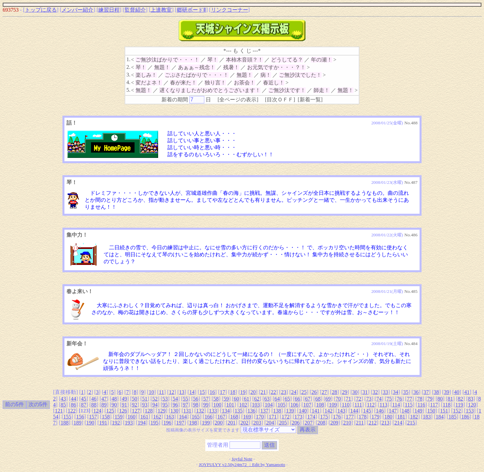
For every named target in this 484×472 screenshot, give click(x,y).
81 (450, 399)
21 (263, 392)
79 (430, 399)
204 (270, 422)
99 (206, 405)
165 (196, 416)
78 (419, 399)
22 (273, 392)
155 (67, 416)
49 (124, 399)
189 (77, 422)
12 (171, 392)
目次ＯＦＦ (280, 99)
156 (80, 416)
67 (307, 399)
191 (103, 422)
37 (426, 392)
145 (367, 410)
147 (393, 410)
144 (354, 410)
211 (360, 422)
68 (318, 399)
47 (104, 399)
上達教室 (161, 10)
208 (322, 422)
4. (128, 82)
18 (232, 392)
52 (154, 399)
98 (195, 405)
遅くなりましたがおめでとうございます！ (209, 90)
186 (465, 416)
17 (222, 392)
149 (419, 410)
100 (217, 405)
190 (90, 422)
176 (337, 416)
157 (93, 416)
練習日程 (109, 10)
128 (149, 410)
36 (416, 392)
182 (414, 416)
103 (256, 405)
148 (406, 410)
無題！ (162, 67)
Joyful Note (242, 458)
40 (456, 392)
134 (226, 410)
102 (243, 405)
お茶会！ (244, 82)
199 (206, 422)
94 (154, 405)
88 (93, 405)
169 (247, 416)
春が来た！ (183, 82)
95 (165, 405)
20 (253, 392)
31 (365, 392)
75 (389, 399)
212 (373, 422)
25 (304, 392)
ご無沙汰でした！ (300, 75)
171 (273, 416)
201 (232, 422)
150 (431, 410)
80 (440, 399)
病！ (265, 75)
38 (436, 392)
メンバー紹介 (77, 10)
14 (192, 392)
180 (388, 416)
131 (187, 410)
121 (59, 410)
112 (370, 405)
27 (324, 392)
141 (316, 410)
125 (110, 410)
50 (134, 399)
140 (303, 410)
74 (379, 399)
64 (277, 399)
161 (144, 416)
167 (221, 416)
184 (440, 416)
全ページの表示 (237, 99)
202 (244, 422)
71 (348, 399)
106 (294, 405)
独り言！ (215, 82)
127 (136, 410)
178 (363, 416)
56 (195, 399)
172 (286, 416)
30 (354, 392)
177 (350, 416)
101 (230, 405)
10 (151, 392)
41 (466, 392)
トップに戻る (41, 10)
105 (282, 405)
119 (459, 405)
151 (444, 410)
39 (446, 392)
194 (141, 422)
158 (106, 416)
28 (334, 392)
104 (269, 405)
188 (64, 422)
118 (446, 405)
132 (200, 410)
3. (128, 74)
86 (73, 405)
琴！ (212, 59)
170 (260, 416)
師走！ (322, 90)
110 (345, 405)
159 (119, 416)
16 (212, 392)
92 (134, 405)
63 (267, 399)
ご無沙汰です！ (287, 90)
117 (434, 405)
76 (399, 399)
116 (421, 405)
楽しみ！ (146, 75)
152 (457, 410)
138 (277, 410)
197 (180, 422)
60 (236, 399)
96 (175, 405)
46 (93, 399)
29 (344, 392)
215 (411, 422)
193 (129, 422)
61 (246, 399)
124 (97, 410)
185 (452, 416)
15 (202, 392)
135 (238, 410)
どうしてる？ (287, 59)
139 (290, 410)
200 (219, 422)
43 (63, 399)
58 (216, 399)
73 (368, 399)
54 (175, 399)
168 (234, 416)
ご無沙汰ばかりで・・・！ (167, 59)
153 (470, 410)
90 (114, 405)
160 (132, 416)
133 (213, 410)
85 (63, 405)
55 (185, 399)
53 (165, 399)
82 (460, 399)
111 (358, 405)
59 (226, 399)
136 (251, 410)
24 (293, 392)
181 (401, 416)
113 (383, 405)
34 (395, 392)
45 (83, 399)
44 (73, 399)
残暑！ (231, 67)
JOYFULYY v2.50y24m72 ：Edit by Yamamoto (242, 464)
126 (123, 410)
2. (128, 67)
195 (154, 422)
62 (256, 399)
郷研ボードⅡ (191, 10)
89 (104, 405)
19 (242, 392)
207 (309, 422)
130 (174, 410)
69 (328, 399)
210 (347, 422)
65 (287, 399)
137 (264, 410)
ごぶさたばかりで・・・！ (197, 75)
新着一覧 (310, 99)
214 (398, 422)
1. (128, 59)
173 (298, 416)
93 (144, 405)
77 (409, 399)
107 (307, 405)
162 (157, 416)
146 (380, 410)
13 (181, 392)
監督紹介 (135, 10)
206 (296, 422)
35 (406, 392)
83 (470, 399)
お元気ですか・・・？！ (276, 67)
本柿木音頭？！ (244, 59)
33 (385, 392)
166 (209, 416)
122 (72, 410)
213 (385, 422)
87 (83, 405)
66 (297, 399)
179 (375, 416)
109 (333, 405)
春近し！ (273, 82)
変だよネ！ (149, 82)
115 (409, 405)
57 (206, 399)
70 (338, 399)
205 (283, 422)
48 (114, 399)
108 (320, 405)
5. (128, 90)
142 (329, 410)
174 (311, 416)
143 (341, 410)
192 (116, 422)
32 (375, 392)
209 (334, 422)
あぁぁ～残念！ (196, 67)
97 (185, 405)
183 (427, 416)
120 (472, 405)
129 (161, 410)
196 (167, 422)
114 (396, 405)
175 (324, 416)
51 (144, 399)
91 (124, 405)
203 (257, 422)
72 (358, 399)
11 (161, 392)
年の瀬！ (321, 59)
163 (170, 416)
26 (314, 392)
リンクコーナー (229, 10)
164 (183, 416)
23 (283, 392)
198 (193, 422)
